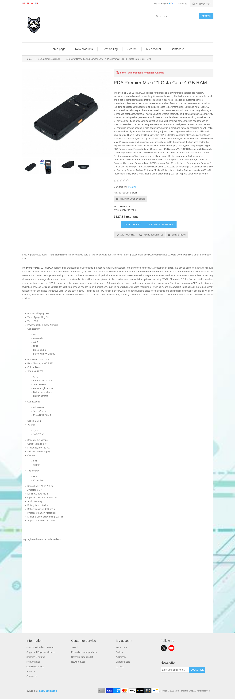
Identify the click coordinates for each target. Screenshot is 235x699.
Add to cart (133, 224)
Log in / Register (163, 3)
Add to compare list (153, 234)
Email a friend (179, 234)
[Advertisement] (117, 611)
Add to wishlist (127, 234)
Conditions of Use (35, 666)
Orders (119, 652)
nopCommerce (48, 690)
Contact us (178, 49)
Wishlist (120, 666)
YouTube (171, 648)
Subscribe (197, 669)
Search (206, 16)
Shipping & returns (36, 657)
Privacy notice (33, 661)
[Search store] (177, 16)
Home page (57, 49)
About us (31, 671)
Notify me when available (132, 198)
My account (153, 49)
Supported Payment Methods (41, 652)
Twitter (164, 648)
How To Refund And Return (40, 647)
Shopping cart (123, 661)
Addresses (121, 657)
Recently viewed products (84, 652)
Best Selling (110, 49)
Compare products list (82, 657)
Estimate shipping (161, 224)
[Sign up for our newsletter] (175, 670)
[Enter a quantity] (117, 224)
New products (84, 49)
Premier (132, 187)
